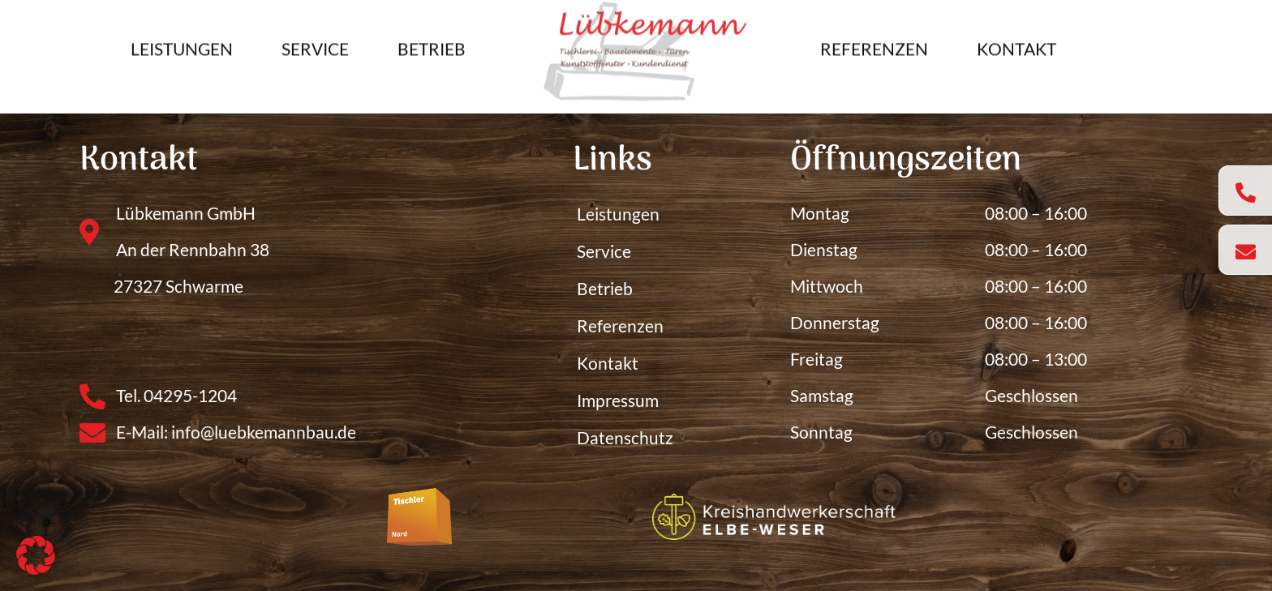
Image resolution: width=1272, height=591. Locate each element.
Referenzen (874, 41)
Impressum (618, 400)
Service (315, 41)
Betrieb (432, 41)
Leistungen (182, 41)
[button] (35, 555)
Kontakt (1016, 41)
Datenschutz (625, 438)
